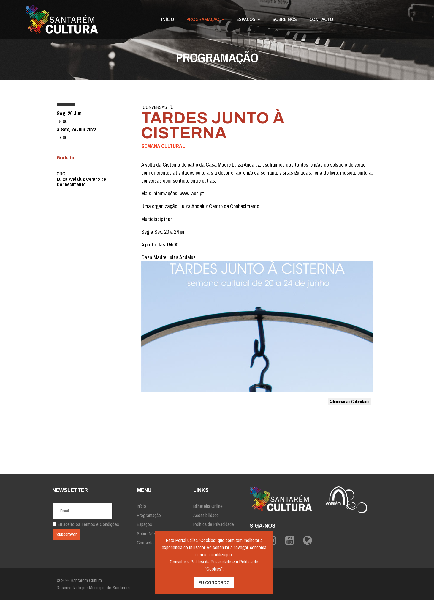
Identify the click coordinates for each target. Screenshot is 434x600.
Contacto (321, 19)
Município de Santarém (109, 587)
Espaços (246, 19)
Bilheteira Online (208, 506)
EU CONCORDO (214, 582)
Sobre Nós (285, 19)
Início (167, 19)
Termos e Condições (100, 524)
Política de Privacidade (213, 524)
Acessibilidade (206, 515)
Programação (202, 19)
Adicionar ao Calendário (349, 401)
